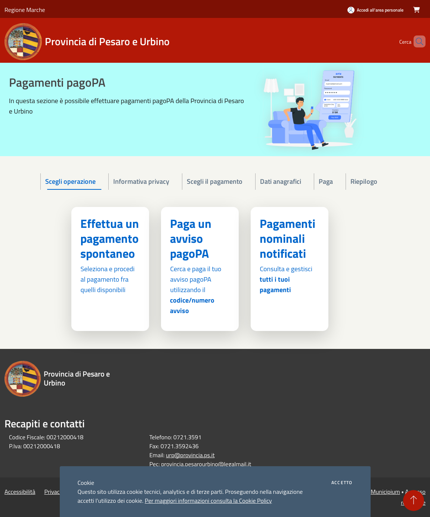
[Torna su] (413, 500)
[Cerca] (417, 41)
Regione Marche (24, 9)
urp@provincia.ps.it (190, 455)
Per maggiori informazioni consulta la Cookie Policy (208, 500)
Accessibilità (19, 491)
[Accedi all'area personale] (375, 10)
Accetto (341, 482)
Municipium (385, 491)
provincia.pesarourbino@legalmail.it (206, 463)
